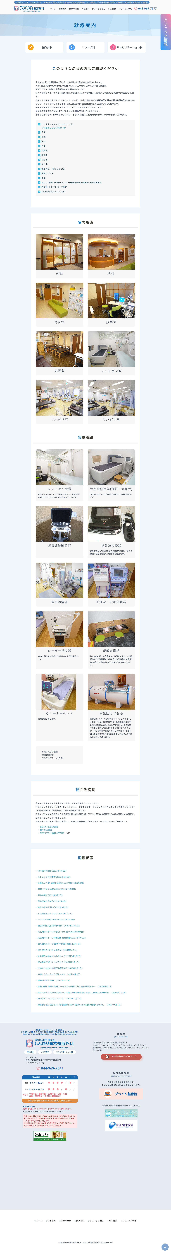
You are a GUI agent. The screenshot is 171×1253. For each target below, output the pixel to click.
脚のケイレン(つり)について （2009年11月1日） (60, 998)
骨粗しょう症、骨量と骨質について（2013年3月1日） (61, 883)
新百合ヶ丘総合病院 (49, 826)
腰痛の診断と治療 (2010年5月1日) (54, 980)
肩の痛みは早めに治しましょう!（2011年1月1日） (60, 956)
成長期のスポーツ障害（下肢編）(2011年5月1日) (59, 943)
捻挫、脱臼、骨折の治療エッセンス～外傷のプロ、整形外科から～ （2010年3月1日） (75, 986)
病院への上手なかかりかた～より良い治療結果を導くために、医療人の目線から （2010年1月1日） (82, 992)
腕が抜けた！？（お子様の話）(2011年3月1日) (57, 949)
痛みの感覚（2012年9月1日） (50, 895)
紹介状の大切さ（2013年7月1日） (52, 870)
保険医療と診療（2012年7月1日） (52, 901)
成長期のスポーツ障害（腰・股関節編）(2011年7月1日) (62, 937)
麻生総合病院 (46, 830)
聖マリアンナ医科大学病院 (52, 833)
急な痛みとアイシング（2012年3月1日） (55, 913)
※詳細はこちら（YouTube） (54, 127)
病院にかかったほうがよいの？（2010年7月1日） (59, 974)
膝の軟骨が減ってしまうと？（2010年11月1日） (59, 962)
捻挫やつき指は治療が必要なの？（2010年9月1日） (60, 968)
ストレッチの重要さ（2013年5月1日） (54, 876)
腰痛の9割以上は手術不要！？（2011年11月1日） (59, 925)
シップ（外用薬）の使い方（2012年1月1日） (56, 919)
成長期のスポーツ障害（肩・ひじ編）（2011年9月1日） (61, 931)
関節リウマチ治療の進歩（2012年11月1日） (57, 889)
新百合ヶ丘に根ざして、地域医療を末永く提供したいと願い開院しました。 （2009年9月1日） (80, 1004)
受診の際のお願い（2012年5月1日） (53, 907)
